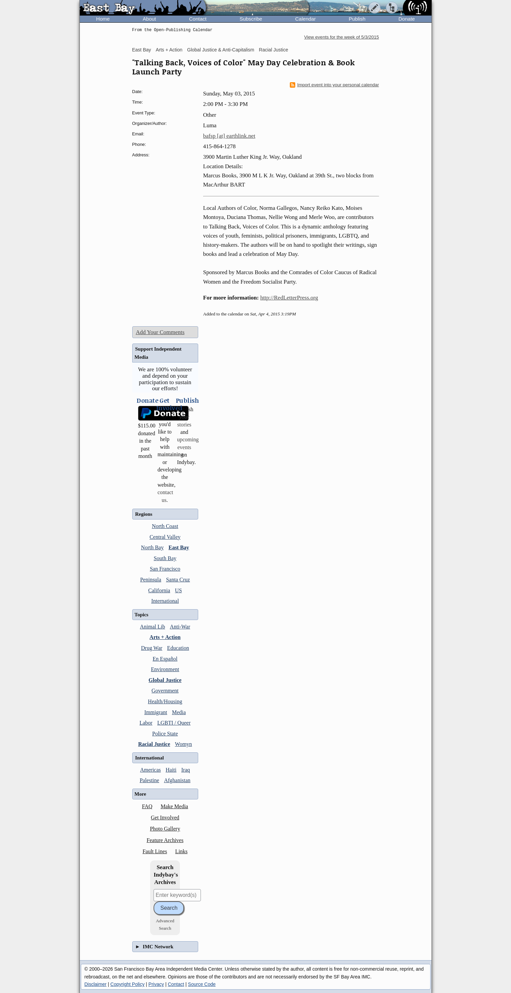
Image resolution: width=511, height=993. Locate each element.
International (165, 601)
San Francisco (165, 569)
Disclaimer (96, 984)
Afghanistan (177, 780)
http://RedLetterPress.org (289, 297)
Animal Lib (152, 627)
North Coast (165, 526)
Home (103, 19)
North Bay (152, 547)
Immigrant (155, 712)
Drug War (151, 648)
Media (179, 712)
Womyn (183, 744)
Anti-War (180, 627)
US (178, 590)
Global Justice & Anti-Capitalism (220, 49)
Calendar (305, 19)
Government (165, 690)
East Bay (141, 49)
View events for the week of (341, 37)
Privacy (156, 984)
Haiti (171, 770)
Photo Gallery (165, 829)
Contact (198, 19)
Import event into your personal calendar (334, 85)
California (159, 590)
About (149, 19)
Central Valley (165, 537)
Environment (165, 669)
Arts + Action (169, 49)
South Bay (165, 558)
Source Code (202, 984)
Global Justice (164, 680)
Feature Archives (165, 840)
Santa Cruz (178, 579)
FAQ (147, 806)
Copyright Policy (127, 984)
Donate (406, 19)
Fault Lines (154, 851)
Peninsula (150, 579)
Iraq (185, 770)
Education (178, 648)
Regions (144, 514)
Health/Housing (165, 701)
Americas (150, 770)
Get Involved (165, 817)
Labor (145, 723)
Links (181, 851)
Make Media (174, 806)
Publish (357, 19)
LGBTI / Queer (174, 723)
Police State (165, 733)
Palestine (149, 780)
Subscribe (250, 19)
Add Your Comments (160, 332)
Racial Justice (273, 49)
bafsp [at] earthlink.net (229, 136)
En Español (165, 659)
